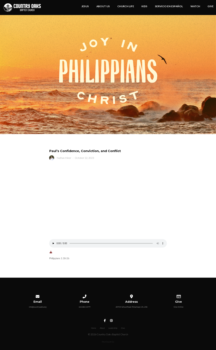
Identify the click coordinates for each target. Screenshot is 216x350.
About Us (103, 6)
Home (93, 328)
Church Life (125, 6)
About (102, 328)
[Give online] (178, 296)
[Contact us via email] (37, 296)
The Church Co (108, 342)
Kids (144, 6)
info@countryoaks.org (37, 307)
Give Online (178, 307)
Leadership (112, 328)
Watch (195, 6)
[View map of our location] (131, 296)
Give (210, 6)
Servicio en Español (169, 6)
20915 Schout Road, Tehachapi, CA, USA (131, 307)
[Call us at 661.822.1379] (84, 296)
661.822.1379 (84, 307)
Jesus (85, 6)
